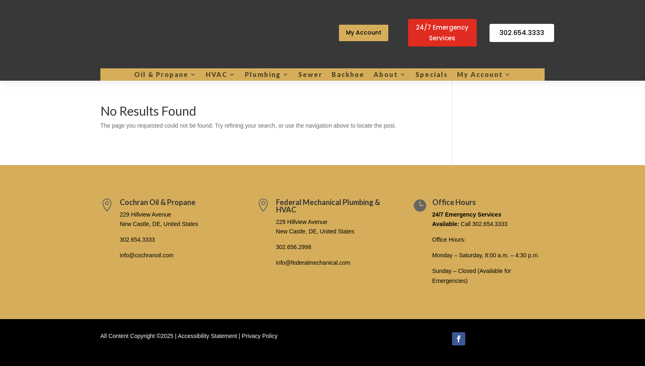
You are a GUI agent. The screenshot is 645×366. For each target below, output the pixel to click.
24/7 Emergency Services (442, 32)
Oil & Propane (161, 75)
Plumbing (263, 75)
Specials (431, 75)
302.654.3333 (521, 32)
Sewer (310, 75)
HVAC (216, 75)
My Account (363, 32)
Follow (481, 338)
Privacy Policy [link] (260, 336)
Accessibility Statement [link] (207, 336)
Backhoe (348, 75)
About (386, 75)
